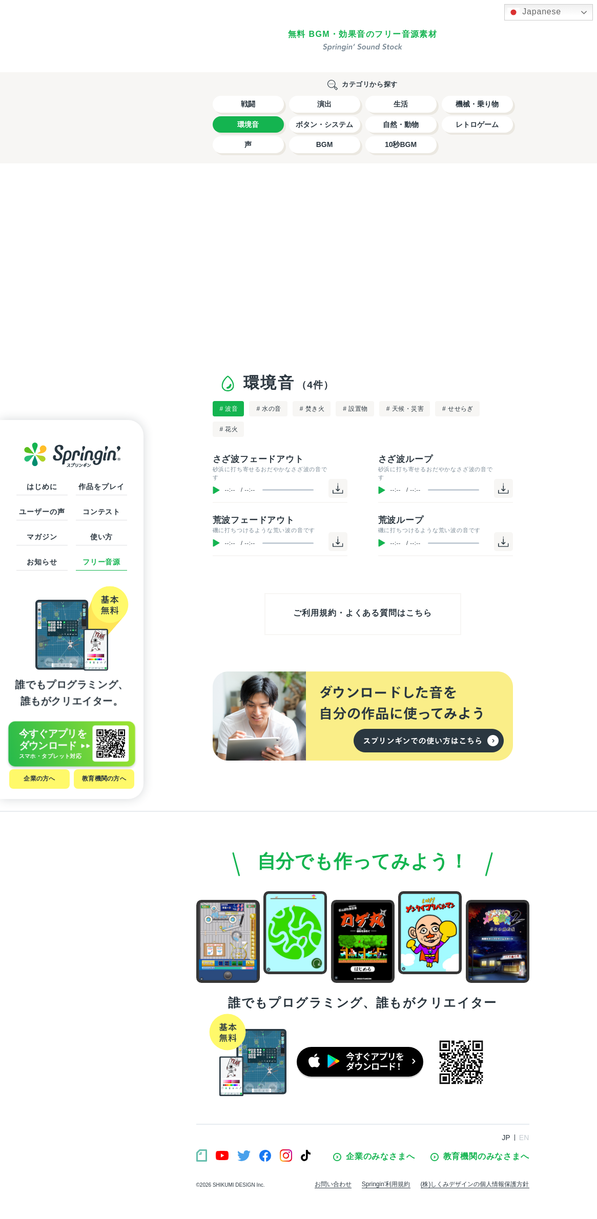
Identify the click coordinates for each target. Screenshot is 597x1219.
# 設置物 (355, 408)
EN (524, 1137)
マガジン (42, 537)
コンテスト (101, 512)
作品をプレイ (101, 486)
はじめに (42, 486)
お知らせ (42, 562)
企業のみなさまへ (374, 1156)
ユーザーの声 (42, 512)
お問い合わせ (333, 1184)
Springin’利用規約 (386, 1184)
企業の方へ (39, 778)
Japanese (534, 12)
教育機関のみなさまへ (479, 1156)
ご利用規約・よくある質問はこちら (362, 612)
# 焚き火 (312, 408)
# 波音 (229, 408)
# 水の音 (268, 408)
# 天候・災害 (405, 408)
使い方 (101, 537)
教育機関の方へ (104, 778)
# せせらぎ (458, 408)
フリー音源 (101, 562)
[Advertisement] (363, 266)
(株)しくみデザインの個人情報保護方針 (475, 1184)
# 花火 (229, 429)
